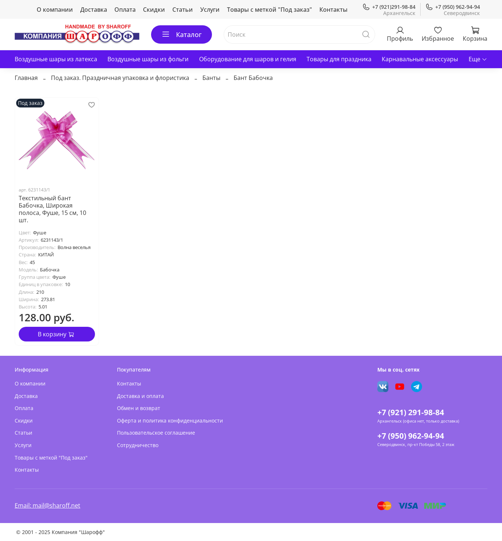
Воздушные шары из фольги (147, 59)
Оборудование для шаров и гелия (247, 59)
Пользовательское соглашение (156, 432)
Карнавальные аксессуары (420, 59)
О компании (55, 10)
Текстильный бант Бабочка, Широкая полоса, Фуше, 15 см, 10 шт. (52, 209)
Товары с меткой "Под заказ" (269, 10)
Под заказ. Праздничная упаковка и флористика (120, 78)
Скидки (154, 10)
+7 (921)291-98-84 (388, 7)
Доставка (93, 10)
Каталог (181, 34)
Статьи (182, 10)
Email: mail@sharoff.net (47, 505)
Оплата (125, 10)
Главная (26, 78)
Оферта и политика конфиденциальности (170, 420)
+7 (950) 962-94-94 (452, 7)
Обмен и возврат (138, 408)
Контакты (333, 10)
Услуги (210, 10)
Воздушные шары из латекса (56, 59)
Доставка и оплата (140, 395)
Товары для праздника (339, 59)
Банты (211, 78)
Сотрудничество (137, 445)
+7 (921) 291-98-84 (410, 412)
